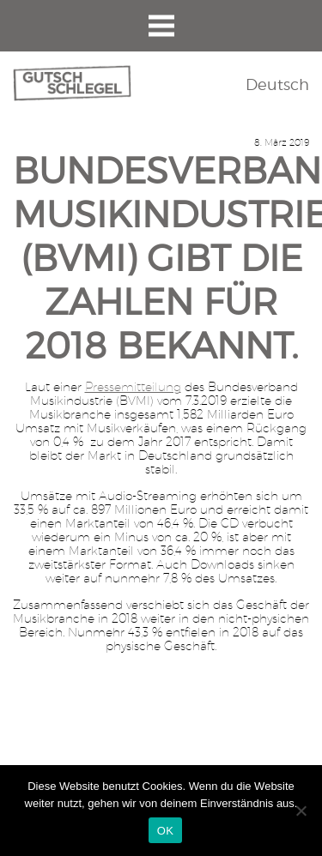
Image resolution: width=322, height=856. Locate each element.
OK (165, 830)
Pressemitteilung (133, 387)
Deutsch (277, 84)
